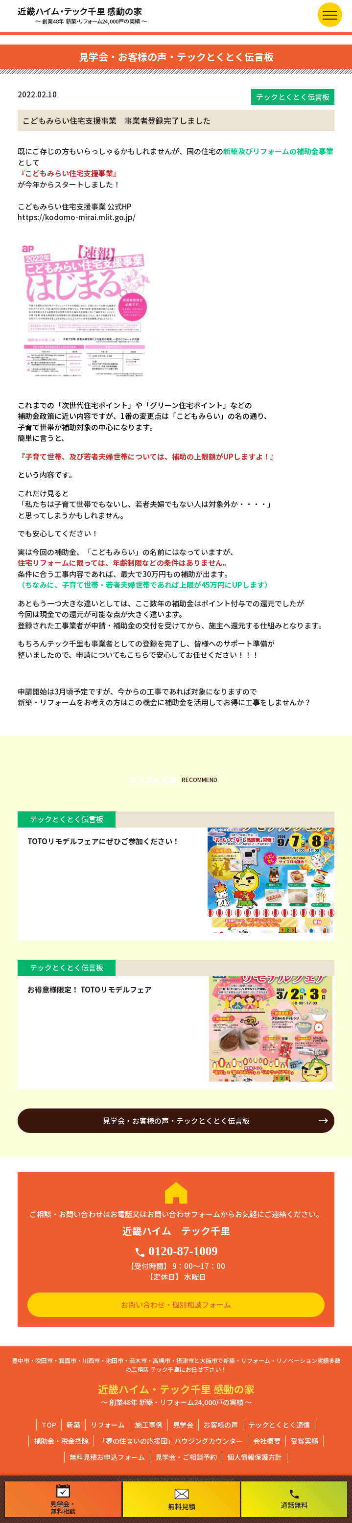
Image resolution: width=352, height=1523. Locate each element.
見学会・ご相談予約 (186, 1457)
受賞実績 (304, 1441)
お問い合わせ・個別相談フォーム (176, 1304)
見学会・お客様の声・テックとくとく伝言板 (176, 1120)
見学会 (183, 1425)
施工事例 (149, 1425)
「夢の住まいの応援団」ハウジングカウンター (171, 1441)
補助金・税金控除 (61, 1441)
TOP (49, 1425)
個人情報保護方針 (254, 1457)
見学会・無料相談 (63, 1499)
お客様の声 (221, 1425)
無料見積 (181, 1499)
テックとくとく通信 (279, 1425)
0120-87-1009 (176, 1251)
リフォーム (108, 1425)
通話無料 (294, 1499)
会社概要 (267, 1441)
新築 (73, 1425)
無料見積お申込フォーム (107, 1457)
